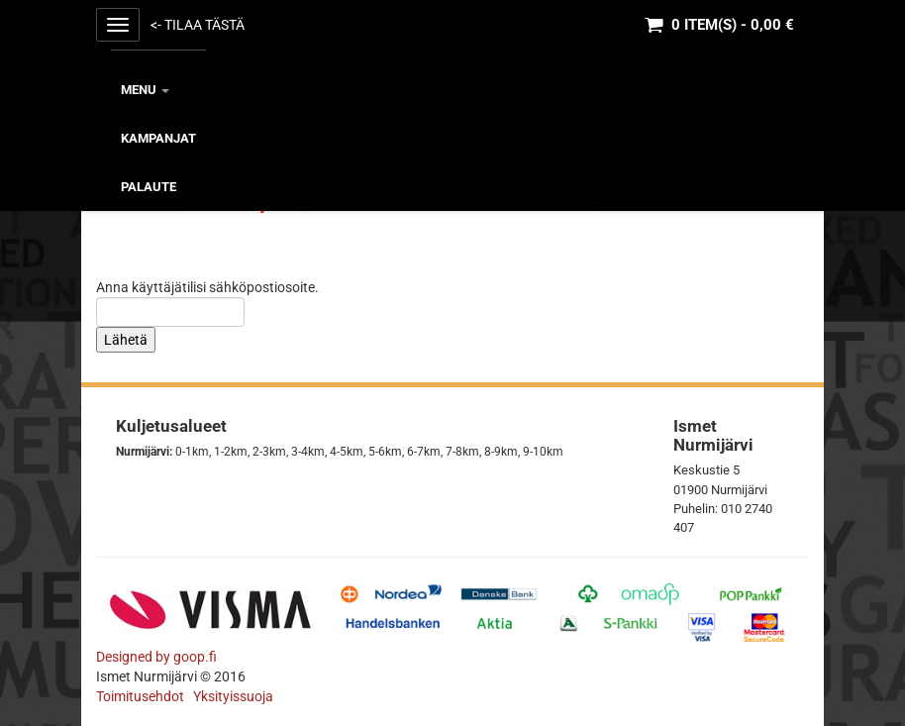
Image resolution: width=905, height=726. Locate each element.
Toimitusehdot (141, 696)
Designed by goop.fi (156, 657)
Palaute (148, 186)
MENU (145, 89)
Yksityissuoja (233, 696)
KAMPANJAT (158, 138)
